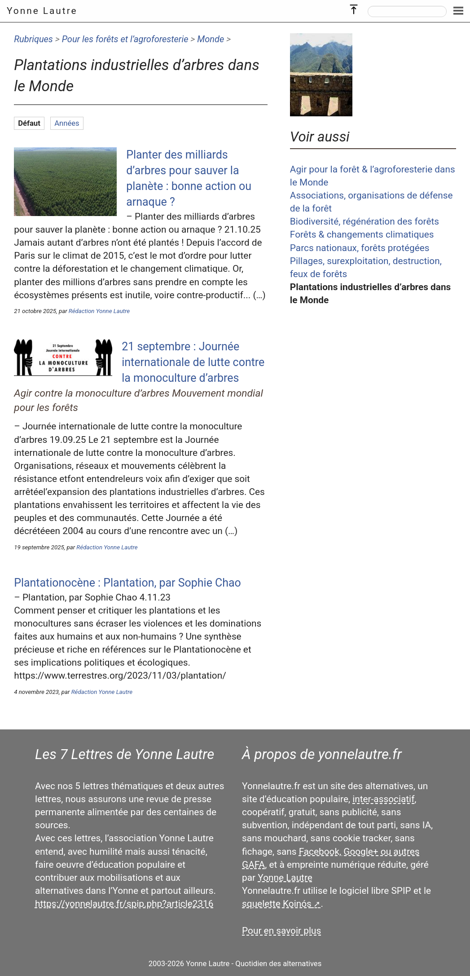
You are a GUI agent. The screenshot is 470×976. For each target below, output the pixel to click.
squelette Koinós (277, 903)
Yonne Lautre (42, 10)
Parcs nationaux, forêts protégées (360, 248)
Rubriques (33, 39)
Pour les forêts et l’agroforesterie (125, 39)
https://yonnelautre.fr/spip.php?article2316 (124, 903)
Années (66, 123)
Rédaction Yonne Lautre (99, 311)
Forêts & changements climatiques (362, 234)
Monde (210, 39)
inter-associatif (383, 799)
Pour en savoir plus (281, 930)
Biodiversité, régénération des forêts (364, 221)
